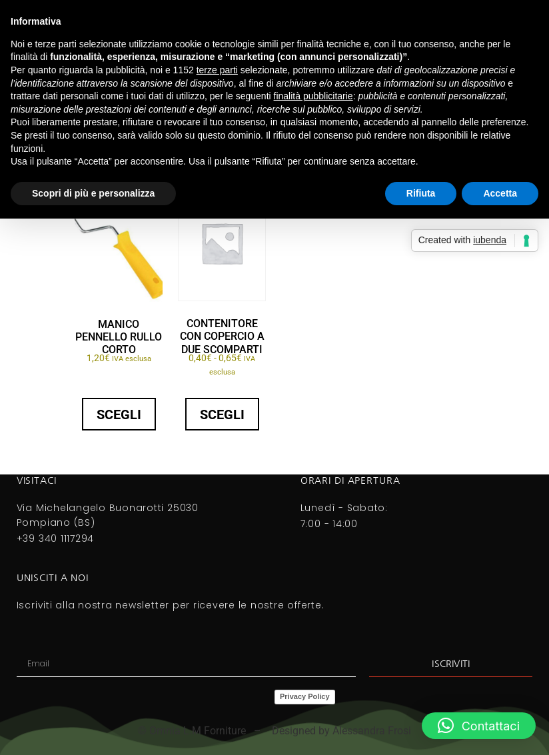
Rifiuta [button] (421, 193)
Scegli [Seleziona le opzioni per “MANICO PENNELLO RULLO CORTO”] (119, 414)
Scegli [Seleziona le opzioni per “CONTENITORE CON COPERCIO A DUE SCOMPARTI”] (222, 414)
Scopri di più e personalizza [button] (93, 193)
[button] (479, 725)
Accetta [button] (500, 193)
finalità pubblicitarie (313, 96)
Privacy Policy (305, 696)
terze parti (217, 70)
